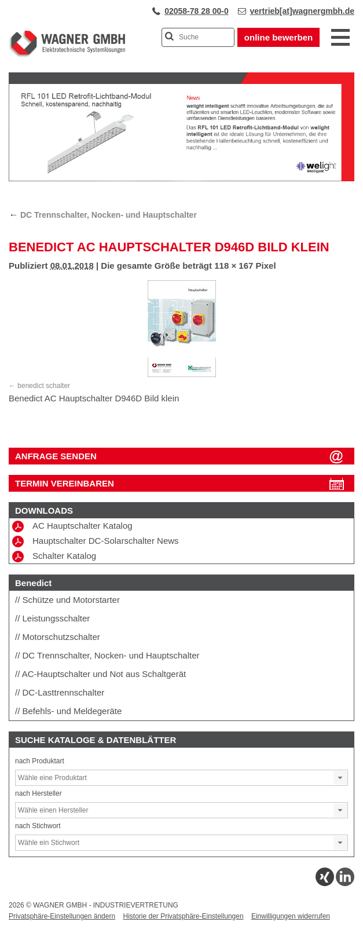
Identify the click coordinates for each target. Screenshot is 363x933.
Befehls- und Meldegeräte (72, 711)
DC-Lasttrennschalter (64, 692)
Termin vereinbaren (64, 483)
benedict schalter (43, 386)
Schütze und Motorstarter (71, 600)
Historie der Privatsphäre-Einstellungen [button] (183, 916)
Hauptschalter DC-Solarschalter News (95, 541)
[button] (340, 778)
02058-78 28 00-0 (196, 11)
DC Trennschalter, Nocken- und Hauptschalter (103, 214)
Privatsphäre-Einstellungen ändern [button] (62, 916)
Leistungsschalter (56, 618)
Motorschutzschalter (61, 637)
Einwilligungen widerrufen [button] (290, 916)
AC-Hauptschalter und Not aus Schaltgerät (104, 674)
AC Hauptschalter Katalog (72, 526)
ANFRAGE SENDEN (56, 456)
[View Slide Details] (181, 179)
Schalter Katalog (54, 556)
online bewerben (278, 37)
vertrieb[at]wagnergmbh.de (302, 11)
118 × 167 (233, 265)
